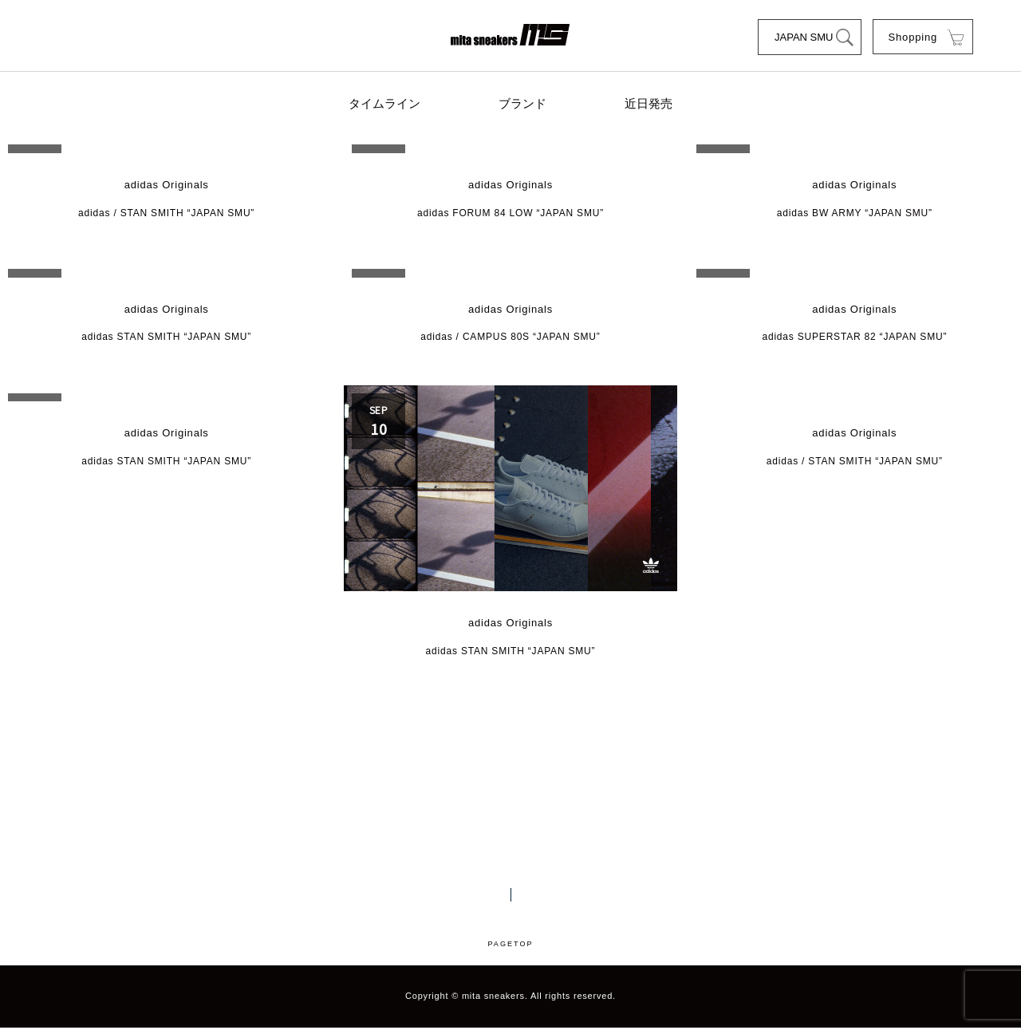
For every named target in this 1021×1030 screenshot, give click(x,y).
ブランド (522, 105)
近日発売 (646, 105)
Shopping (912, 37)
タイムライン (387, 105)
